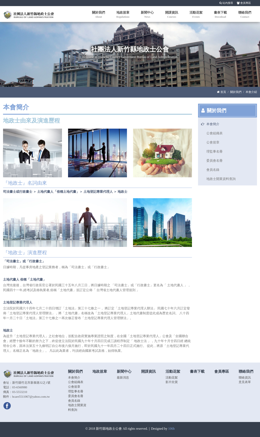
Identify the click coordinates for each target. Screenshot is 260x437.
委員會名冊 (214, 160)
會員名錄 (212, 169)
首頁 (221, 92)
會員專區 (244, 3)
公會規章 (212, 142)
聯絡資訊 (245, 377)
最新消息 (123, 377)
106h (171, 428)
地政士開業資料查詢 (221, 179)
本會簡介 (212, 124)
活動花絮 (172, 377)
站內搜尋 (226, 3)
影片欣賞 (172, 382)
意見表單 (245, 382)
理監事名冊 (214, 151)
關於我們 (236, 92)
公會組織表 (214, 133)
